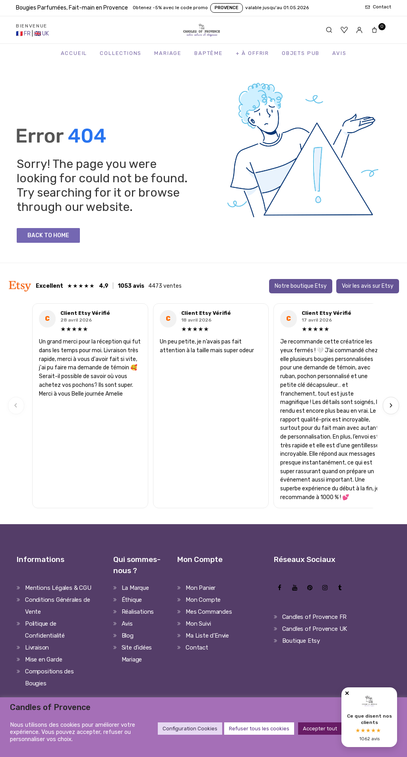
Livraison (37, 647)
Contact (197, 647)
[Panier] (376, 30)
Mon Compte (203, 599)
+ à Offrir (252, 53)
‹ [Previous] (15, 405)
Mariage (168, 53)
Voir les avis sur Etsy (367, 286)
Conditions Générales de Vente (57, 605)
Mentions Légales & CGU (58, 587)
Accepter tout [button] (320, 729)
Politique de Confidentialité (45, 629)
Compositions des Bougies (49, 677)
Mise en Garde (43, 659)
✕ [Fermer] (347, 693)
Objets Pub (301, 53)
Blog (128, 635)
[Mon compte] (359, 30)
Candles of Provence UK (314, 628)
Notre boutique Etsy (301, 286)
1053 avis (131, 286)
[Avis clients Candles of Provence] (369, 717)
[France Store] (24, 33)
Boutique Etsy (301, 640)
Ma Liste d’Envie (207, 635)
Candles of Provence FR (314, 616)
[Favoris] (344, 30)
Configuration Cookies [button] (190, 729)
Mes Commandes (209, 611)
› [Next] (391, 405)
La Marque (135, 587)
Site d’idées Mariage (137, 653)
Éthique (132, 599)
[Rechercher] (329, 30)
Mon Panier (200, 587)
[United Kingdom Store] (41, 33)
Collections (120, 53)
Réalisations (138, 611)
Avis (339, 53)
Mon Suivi (198, 623)
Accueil (74, 53)
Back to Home (48, 235)
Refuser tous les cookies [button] (259, 729)
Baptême (208, 53)
